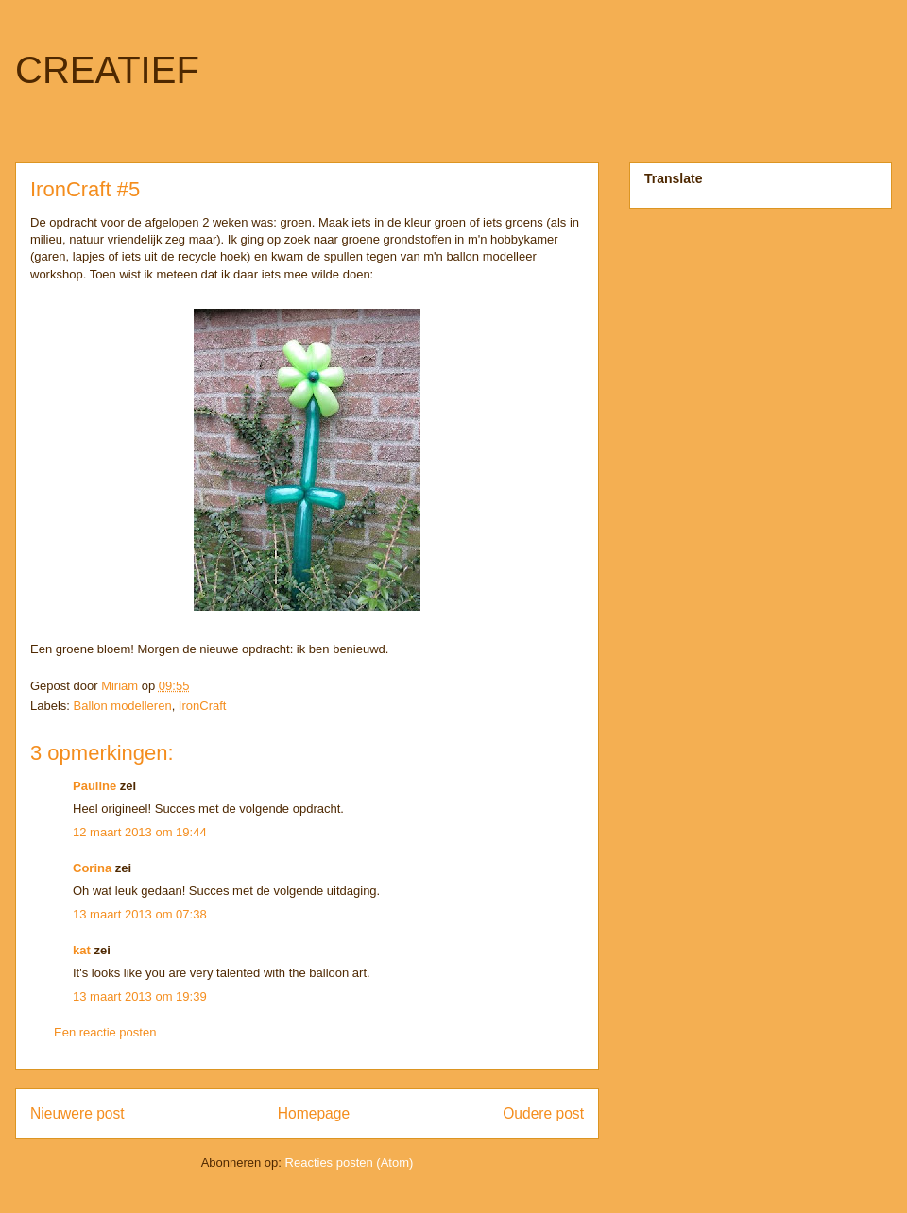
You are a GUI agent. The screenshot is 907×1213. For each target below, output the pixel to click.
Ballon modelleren (123, 706)
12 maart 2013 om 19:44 (140, 832)
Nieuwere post (77, 1113)
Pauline (94, 786)
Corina (92, 868)
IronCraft (203, 706)
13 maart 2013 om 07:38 (140, 914)
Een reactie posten (105, 1032)
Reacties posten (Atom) (349, 1162)
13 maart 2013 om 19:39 (140, 996)
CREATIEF (107, 70)
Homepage (314, 1113)
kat (82, 950)
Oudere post (543, 1113)
